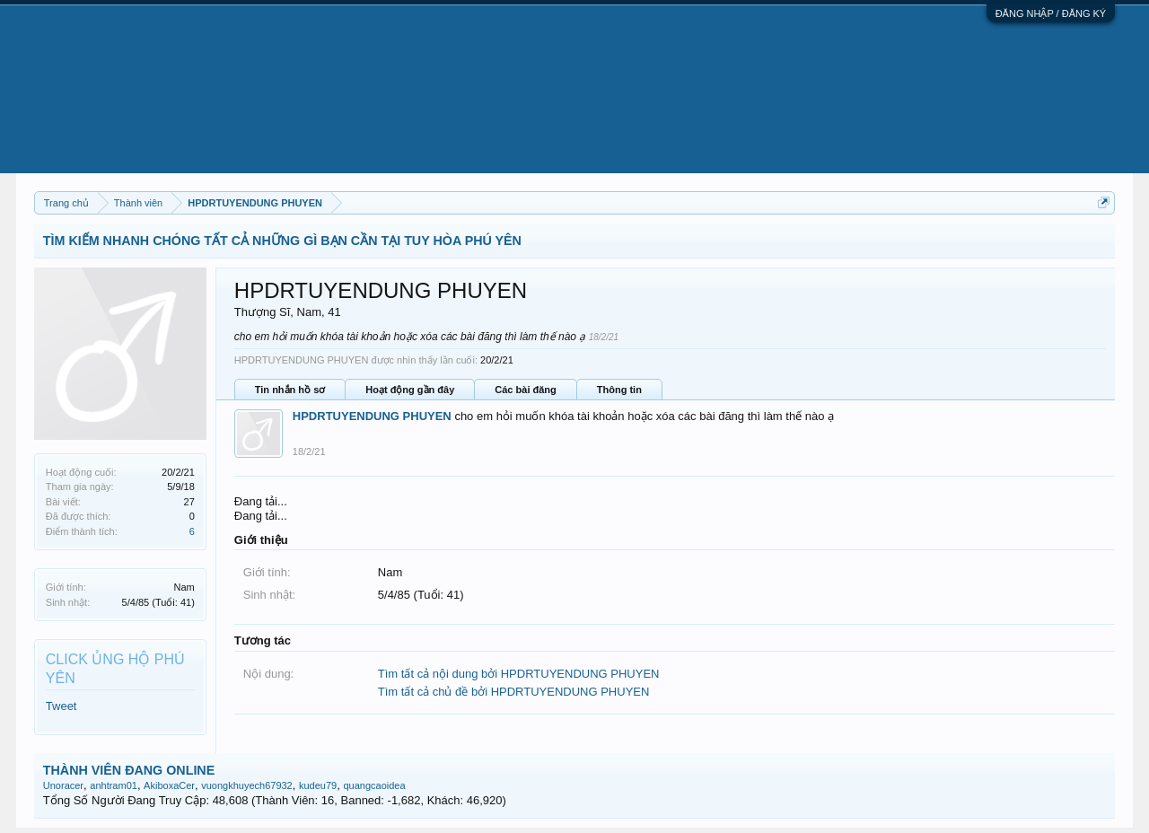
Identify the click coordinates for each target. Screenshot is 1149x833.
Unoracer (63, 785)
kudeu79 (318, 785)
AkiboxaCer (169, 785)
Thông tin (619, 389)
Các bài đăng (525, 389)
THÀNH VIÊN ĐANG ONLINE (129, 770)
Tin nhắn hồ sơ (290, 389)
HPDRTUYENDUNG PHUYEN (372, 416)
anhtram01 (113, 785)
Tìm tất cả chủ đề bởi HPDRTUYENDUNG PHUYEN (514, 691)
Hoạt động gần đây (409, 389)
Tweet (61, 706)
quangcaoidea (374, 785)
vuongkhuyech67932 (247, 785)
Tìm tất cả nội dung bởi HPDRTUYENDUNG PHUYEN (519, 673)
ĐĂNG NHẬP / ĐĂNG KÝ (1051, 13)
